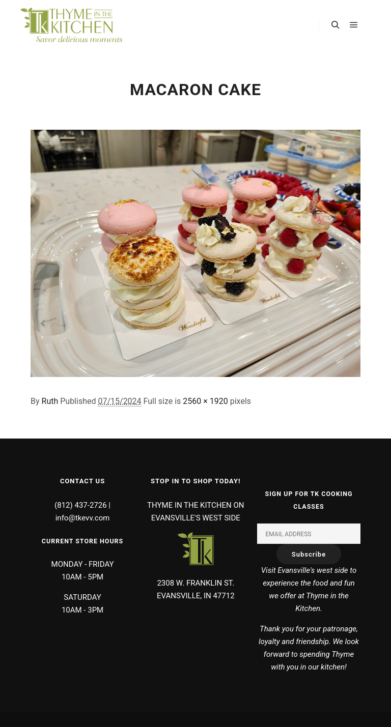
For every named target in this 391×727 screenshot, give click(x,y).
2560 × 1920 (205, 401)
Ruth (50, 401)
